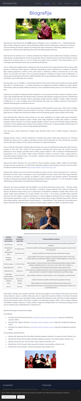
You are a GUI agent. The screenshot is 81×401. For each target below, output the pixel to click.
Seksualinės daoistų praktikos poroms (42, 327)
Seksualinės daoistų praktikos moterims (45, 317)
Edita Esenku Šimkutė (34, 167)
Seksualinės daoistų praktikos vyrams (42, 322)
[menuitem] (35, 3)
